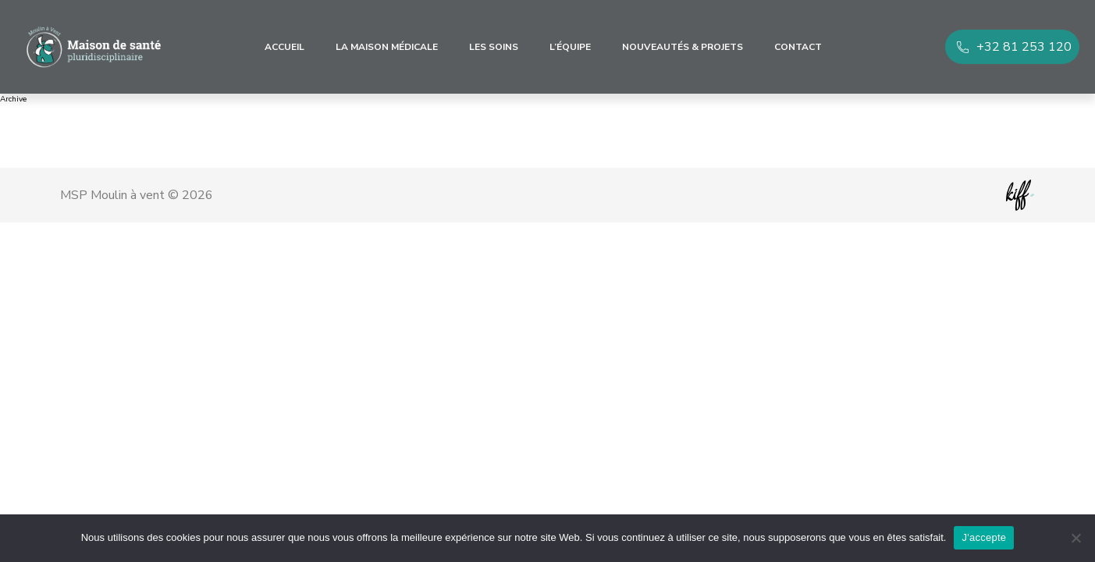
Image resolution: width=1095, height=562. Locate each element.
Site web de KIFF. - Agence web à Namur (1020, 195)
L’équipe (570, 47)
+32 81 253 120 (1024, 46)
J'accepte (984, 537)
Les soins (493, 47)
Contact (798, 47)
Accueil (284, 47)
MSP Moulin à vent (94, 47)
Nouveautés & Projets (682, 47)
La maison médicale (387, 47)
